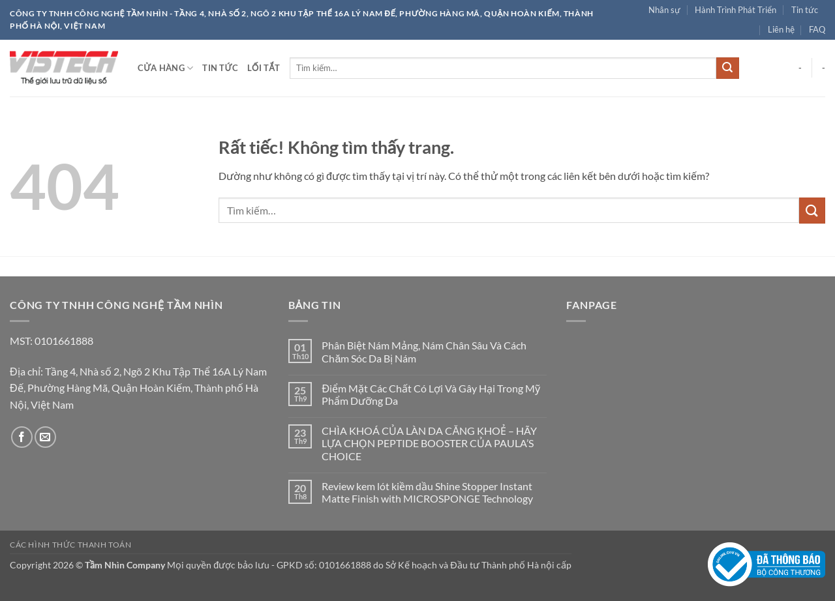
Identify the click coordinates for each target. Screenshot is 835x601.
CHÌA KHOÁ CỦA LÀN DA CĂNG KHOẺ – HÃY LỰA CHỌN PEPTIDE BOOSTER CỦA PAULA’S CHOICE (429, 443)
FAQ (817, 29)
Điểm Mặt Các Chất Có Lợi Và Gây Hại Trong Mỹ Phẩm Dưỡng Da (431, 394)
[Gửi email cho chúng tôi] (45, 437)
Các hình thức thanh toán (71, 545)
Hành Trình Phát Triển (735, 10)
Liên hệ (781, 29)
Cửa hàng (165, 68)
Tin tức (804, 10)
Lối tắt (264, 68)
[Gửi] (727, 68)
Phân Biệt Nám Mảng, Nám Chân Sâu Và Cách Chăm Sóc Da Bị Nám (424, 351)
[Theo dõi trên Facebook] (22, 437)
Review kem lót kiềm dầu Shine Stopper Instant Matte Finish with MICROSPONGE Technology (428, 492)
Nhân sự (664, 10)
